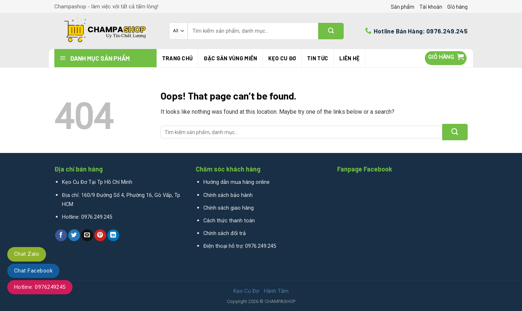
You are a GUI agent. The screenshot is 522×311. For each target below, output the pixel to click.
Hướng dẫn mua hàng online (236, 182)
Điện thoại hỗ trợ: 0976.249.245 (239, 246)
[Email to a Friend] (87, 235)
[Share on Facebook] (61, 235)
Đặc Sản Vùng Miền (230, 58)
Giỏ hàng (457, 6)
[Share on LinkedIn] (113, 235)
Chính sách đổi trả (224, 233)
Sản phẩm (402, 6)
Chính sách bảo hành (228, 195)
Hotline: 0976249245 (40, 287)
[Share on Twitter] (74, 235)
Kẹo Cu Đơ (282, 58)
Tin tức (317, 58)
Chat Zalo (26, 254)
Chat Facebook (33, 270)
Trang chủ (177, 58)
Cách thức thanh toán (229, 221)
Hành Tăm (276, 291)
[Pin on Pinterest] (100, 235)
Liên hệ (349, 58)
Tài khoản (430, 6)
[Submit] (331, 31)
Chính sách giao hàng (228, 208)
